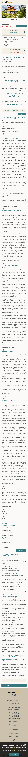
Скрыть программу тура (14, 110)
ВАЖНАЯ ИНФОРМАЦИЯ (15, 656)
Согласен (14, 754)
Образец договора (6, 659)
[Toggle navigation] (25, 2)
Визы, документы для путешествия (14, 685)
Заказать (21, 26)
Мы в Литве (14, 739)
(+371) (14, 706)
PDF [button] (22, 114)
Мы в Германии (13, 740)
